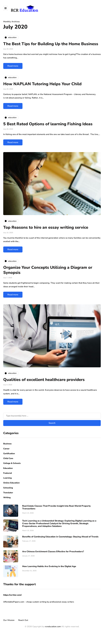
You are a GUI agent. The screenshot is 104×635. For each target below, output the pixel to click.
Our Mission (8, 620)
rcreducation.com (53, 626)
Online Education (11, 482)
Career (6, 448)
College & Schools (12, 463)
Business (7, 443)
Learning (7, 478)
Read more (12, 65)
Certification (9, 453)
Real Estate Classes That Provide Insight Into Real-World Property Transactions (56, 507)
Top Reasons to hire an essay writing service (46, 227)
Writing (7, 497)
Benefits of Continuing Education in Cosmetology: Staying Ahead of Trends (60, 536)
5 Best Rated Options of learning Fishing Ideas (47, 124)
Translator (8, 492)
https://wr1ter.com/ (12, 595)
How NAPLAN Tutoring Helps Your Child (42, 84)
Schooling (8, 487)
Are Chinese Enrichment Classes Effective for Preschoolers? (53, 551)
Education (8, 468)
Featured (7, 473)
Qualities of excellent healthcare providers (44, 379)
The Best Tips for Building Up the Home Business (50, 44)
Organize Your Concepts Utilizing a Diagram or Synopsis (47, 270)
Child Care (8, 458)
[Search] (52, 416)
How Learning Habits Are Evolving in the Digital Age (49, 566)
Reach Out (23, 620)
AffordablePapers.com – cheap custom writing (24, 601)
